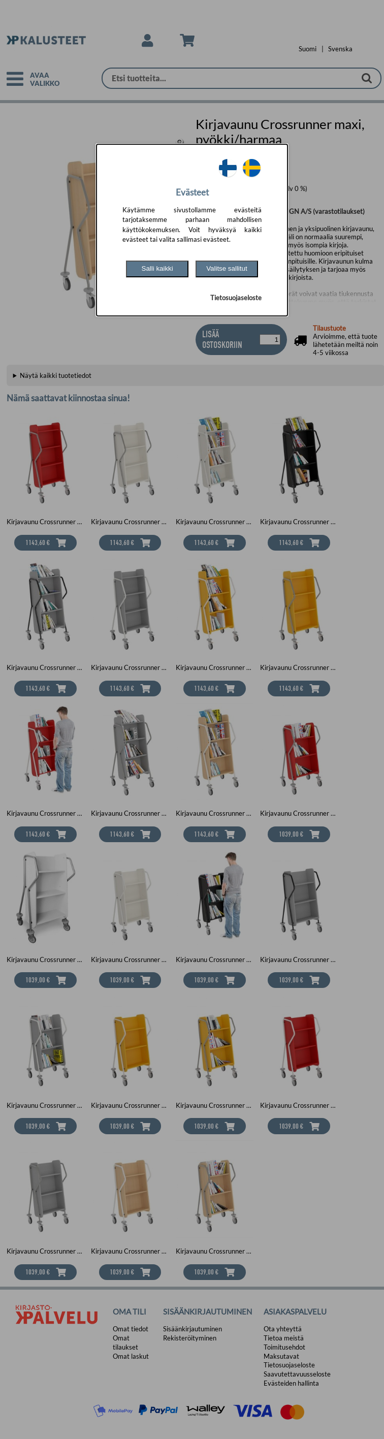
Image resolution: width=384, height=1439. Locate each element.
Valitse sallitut (226, 268)
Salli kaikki (157, 268)
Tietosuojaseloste (236, 298)
